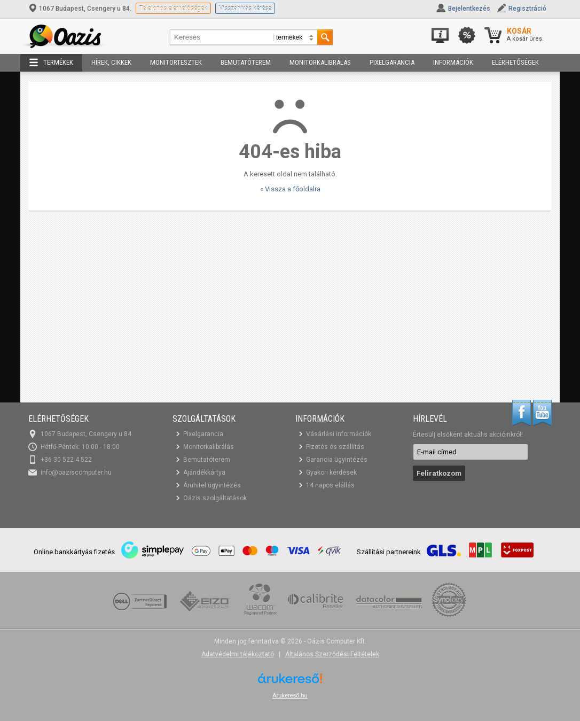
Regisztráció (527, 8)
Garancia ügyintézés (336, 459)
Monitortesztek (176, 62)
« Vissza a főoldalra (290, 189)
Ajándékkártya (204, 472)
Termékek (51, 62)
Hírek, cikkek (111, 62)
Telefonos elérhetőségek (173, 8)
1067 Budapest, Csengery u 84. (80, 8)
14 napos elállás (330, 485)
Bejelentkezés (469, 8)
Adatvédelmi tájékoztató (237, 654)
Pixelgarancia (392, 62)
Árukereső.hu (289, 695)
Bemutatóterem (246, 62)
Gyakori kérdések (331, 472)
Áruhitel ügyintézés (212, 485)
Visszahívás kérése (245, 8)
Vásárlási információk (338, 434)
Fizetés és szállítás (335, 447)
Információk (453, 62)
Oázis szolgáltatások (215, 498)
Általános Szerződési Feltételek (332, 654)
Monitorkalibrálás (320, 62)
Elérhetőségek (515, 62)
